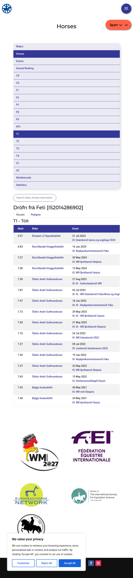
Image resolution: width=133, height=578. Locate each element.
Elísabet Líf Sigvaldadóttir (46, 235)
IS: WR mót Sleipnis (83, 391)
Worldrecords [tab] (23, 177)
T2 (17, 141)
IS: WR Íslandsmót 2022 (85, 337)
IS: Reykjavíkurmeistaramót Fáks (90, 251)
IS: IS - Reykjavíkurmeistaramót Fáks (92, 305)
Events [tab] (20, 61)
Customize (23, 563)
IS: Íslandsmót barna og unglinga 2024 (93, 240)
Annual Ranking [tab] (25, 68)
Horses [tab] (20, 53)
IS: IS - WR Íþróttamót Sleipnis (89, 326)
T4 (17, 155)
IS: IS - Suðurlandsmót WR (87, 283)
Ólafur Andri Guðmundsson (47, 279)
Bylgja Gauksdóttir (42, 387)
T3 (17, 148)
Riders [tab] (19, 46)
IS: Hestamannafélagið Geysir (88, 380)
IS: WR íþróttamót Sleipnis (86, 261)
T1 (17, 134)
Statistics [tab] (21, 185)
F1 (17, 90)
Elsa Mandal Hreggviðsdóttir (48, 246)
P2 (17, 112)
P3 (17, 119)
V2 (17, 170)
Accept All (70, 563)
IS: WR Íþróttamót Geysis (86, 272)
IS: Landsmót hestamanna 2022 (90, 348)
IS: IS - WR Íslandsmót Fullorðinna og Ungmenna (99, 294)
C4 (17, 75)
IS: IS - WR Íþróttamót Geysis (88, 315)
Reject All (46, 563)
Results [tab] (20, 214)
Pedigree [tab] (36, 214)
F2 (17, 97)
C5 (17, 82)
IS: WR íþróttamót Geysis (86, 402)
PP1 (18, 126)
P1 (17, 104)
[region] (46, 552)
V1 (17, 163)
